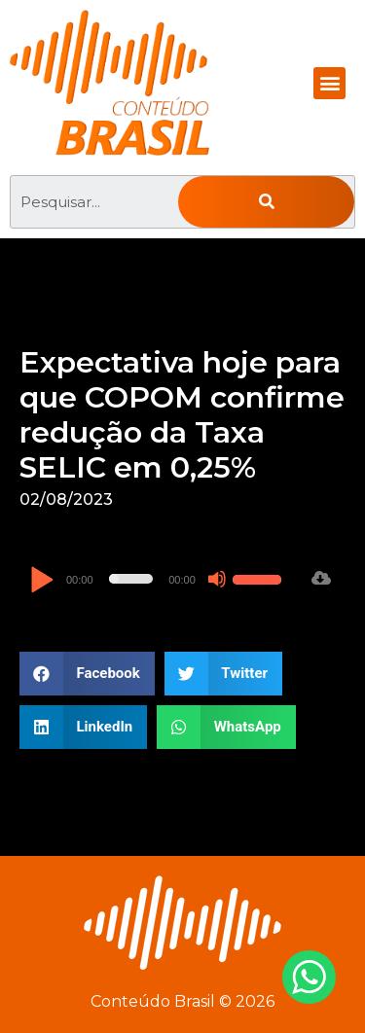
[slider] (131, 579)
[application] (158, 578)
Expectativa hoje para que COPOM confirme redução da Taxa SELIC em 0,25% (182, 414)
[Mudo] (217, 578)
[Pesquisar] (266, 202)
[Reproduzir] (41, 581)
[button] (329, 83)
